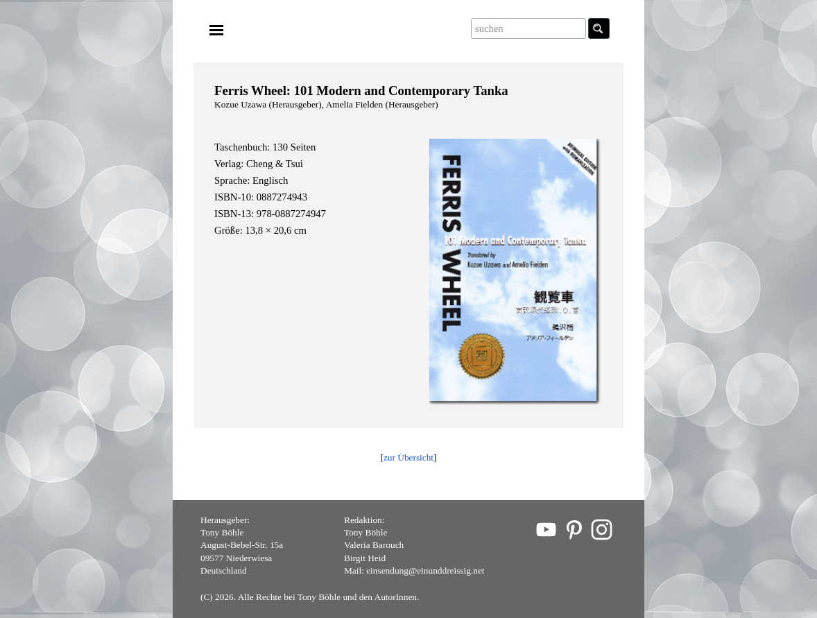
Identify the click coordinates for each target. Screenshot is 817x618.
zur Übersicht (408, 457)
